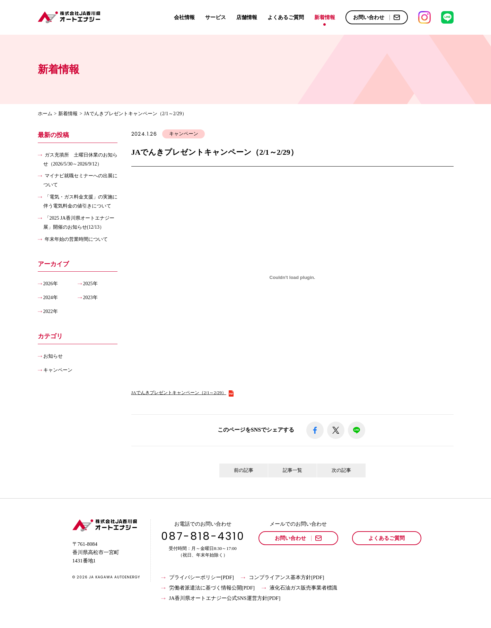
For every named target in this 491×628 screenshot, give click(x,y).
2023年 (90, 297)
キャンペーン (57, 369)
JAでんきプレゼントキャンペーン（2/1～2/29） (182, 392)
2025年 (90, 283)
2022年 (50, 311)
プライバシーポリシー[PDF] (197, 577)
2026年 (50, 283)
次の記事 (341, 470)
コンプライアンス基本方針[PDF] (282, 577)
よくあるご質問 (286, 17)
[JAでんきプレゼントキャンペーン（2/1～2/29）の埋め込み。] (292, 277)
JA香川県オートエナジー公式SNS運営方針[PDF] (221, 598)
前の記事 (243, 470)
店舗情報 (246, 17)
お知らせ (53, 355)
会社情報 (184, 17)
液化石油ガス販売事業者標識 (299, 588)
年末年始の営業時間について (76, 238)
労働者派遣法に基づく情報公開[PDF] (208, 588)
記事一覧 (292, 470)
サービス (215, 17)
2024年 (50, 297)
